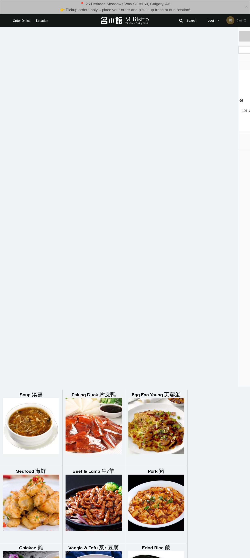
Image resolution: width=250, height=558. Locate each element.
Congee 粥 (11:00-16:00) (156, 264)
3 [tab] (216, 129)
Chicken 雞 (31, 187)
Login (211, 20)
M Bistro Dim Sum (42, 512)
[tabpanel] (219, 100)
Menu (114, 518)
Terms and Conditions (157, 522)
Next (247, 101)
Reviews (150, 518)
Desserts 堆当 (93, 417)
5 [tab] (228, 129)
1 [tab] (204, 129)
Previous (191, 101)
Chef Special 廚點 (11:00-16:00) (31, 421)
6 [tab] (234, 129)
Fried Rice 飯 (156, 187)
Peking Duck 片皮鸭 (94, 34)
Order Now (219, 36)
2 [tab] (210, 129)
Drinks (156, 417)
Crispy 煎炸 (93, 340)
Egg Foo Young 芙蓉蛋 (156, 34)
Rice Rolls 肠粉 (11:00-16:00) (93, 268)
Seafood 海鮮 (31, 111)
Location (42, 20)
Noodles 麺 (31, 264)
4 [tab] (222, 129)
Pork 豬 (156, 111)
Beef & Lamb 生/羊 (93, 111)
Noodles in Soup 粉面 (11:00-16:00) (31, 344)
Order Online (22, 20)
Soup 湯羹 (31, 34)
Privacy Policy (153, 527)
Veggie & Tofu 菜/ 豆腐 (93, 187)
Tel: (191, 527)
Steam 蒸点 (156, 340)
